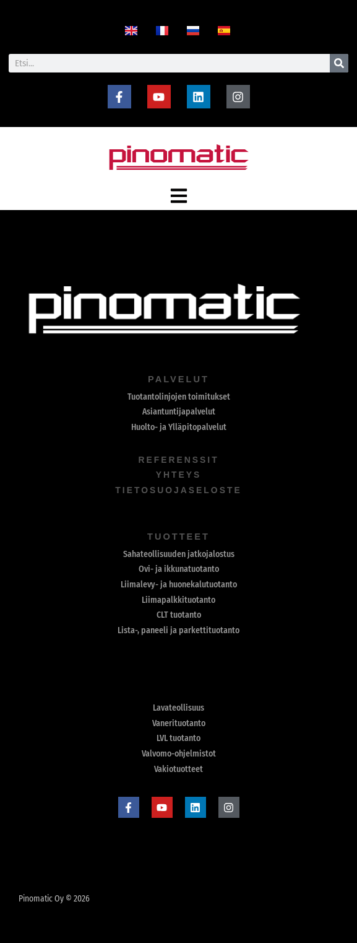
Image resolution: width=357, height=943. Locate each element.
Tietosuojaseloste (178, 490)
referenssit (178, 460)
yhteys (178, 475)
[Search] (339, 63)
